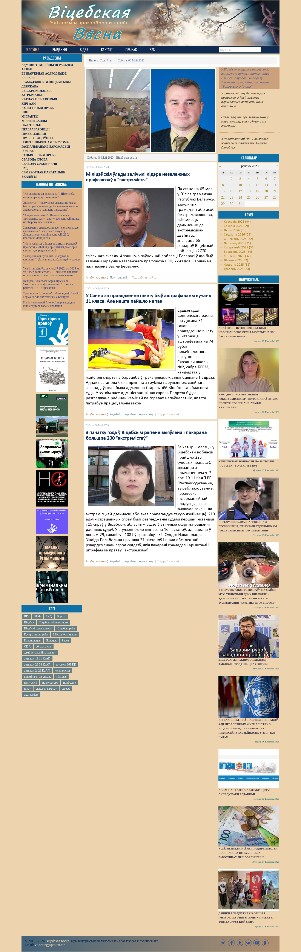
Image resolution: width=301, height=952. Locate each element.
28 (274, 197)
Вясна (97, 33)
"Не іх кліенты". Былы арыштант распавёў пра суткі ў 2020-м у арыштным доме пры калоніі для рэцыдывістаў (50, 247)
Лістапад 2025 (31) (237, 243)
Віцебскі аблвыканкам (53, 622)
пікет (27, 688)
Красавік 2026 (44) (237, 221)
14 (274, 185)
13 (266, 185)
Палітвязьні (118, 277)
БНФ (37, 616)
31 (240, 203)
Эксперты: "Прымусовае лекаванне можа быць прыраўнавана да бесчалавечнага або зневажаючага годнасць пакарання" (50, 206)
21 (274, 191)
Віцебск (29, 622)
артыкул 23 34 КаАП (37, 664)
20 (266, 191)
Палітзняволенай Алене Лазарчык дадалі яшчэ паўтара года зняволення (49, 304)
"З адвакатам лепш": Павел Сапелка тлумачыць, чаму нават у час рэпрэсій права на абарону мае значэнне (51, 219)
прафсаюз (69, 682)
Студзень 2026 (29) (237, 234)
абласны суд (43, 646)
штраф (66, 688)
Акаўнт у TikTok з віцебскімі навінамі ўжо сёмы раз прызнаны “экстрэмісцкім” (246, 332)
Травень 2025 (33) (237, 269)
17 (240, 191)
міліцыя (61, 676)
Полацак (51, 640)
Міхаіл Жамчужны (65, 634)
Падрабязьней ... (144, 277)
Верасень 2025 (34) (238, 252)
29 (223, 203)
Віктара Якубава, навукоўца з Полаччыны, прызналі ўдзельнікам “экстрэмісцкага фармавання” (247, 526)
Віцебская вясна (57, 941)
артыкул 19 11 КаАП (37, 658)
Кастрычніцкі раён (36, 634)
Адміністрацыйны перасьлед (131, 414)
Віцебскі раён (66, 628)
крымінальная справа (37, 676)
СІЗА (27, 646)
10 (240, 185)
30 (231, 203)
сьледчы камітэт (46, 688)
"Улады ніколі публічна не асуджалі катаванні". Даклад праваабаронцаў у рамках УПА (52, 259)
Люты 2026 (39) (235, 230)
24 (240, 197)
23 (231, 197)
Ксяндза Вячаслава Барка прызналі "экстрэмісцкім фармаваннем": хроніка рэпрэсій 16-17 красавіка (48, 284)
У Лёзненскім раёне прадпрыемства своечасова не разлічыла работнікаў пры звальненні (247, 853)
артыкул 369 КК (66, 664)
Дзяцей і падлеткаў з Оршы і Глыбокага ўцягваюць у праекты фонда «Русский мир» (245, 917)
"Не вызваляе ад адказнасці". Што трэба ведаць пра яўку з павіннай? (49, 195)
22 (223, 197)
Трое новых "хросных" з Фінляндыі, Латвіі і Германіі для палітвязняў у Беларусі (51, 295)
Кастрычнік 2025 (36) (239, 247)
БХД (49, 616)
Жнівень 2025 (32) (237, 256)
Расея (65, 640)
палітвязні (30, 682)
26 (257, 197)
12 (257, 185)
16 (231, 191)
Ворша (61, 616)
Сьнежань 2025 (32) (238, 239)
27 (266, 197)
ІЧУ (26, 616)
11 (248, 185)
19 (257, 191)
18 (248, 191)
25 (248, 197)
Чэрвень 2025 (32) (237, 264)
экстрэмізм (31, 694)
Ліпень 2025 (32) (236, 260)
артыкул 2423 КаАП (37, 670)
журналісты (62, 670)
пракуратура (50, 682)
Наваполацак (32, 640)
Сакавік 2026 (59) (236, 226)
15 (223, 191)
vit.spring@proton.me (50, 945)
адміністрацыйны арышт (40, 652)
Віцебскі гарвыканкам (38, 628)
